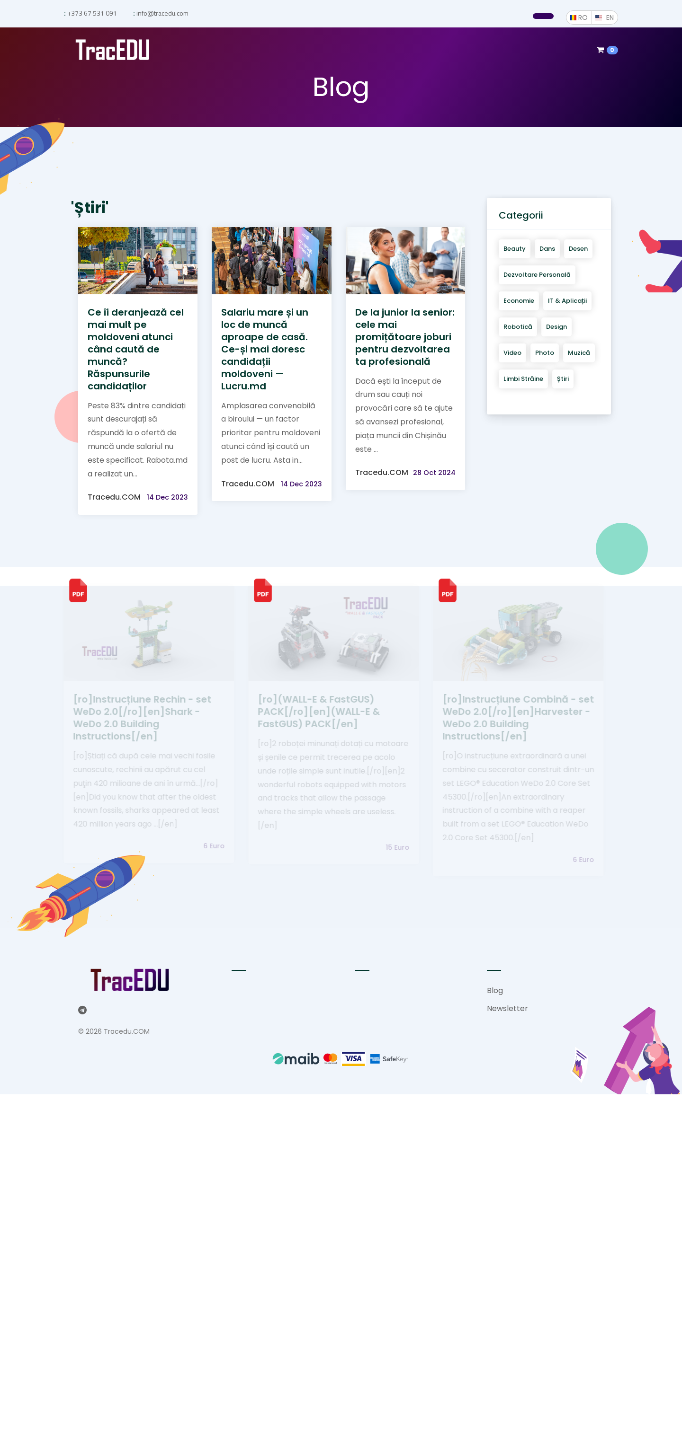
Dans (547, 248)
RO (585, 17)
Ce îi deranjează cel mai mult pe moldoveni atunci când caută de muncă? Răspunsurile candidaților (136, 349)
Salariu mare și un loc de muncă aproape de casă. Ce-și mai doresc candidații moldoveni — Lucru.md (264, 349)
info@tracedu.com (161, 13)
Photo (544, 352)
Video (512, 352)
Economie (518, 300)
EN (612, 17)
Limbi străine (523, 378)
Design (556, 326)
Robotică (517, 326)
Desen (578, 248)
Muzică (579, 352)
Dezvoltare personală (537, 274)
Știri (563, 378)
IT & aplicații (567, 300)
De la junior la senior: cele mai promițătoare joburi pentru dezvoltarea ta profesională (405, 337)
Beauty (514, 248)
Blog (495, 990)
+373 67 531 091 (91, 13)
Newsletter (507, 1008)
